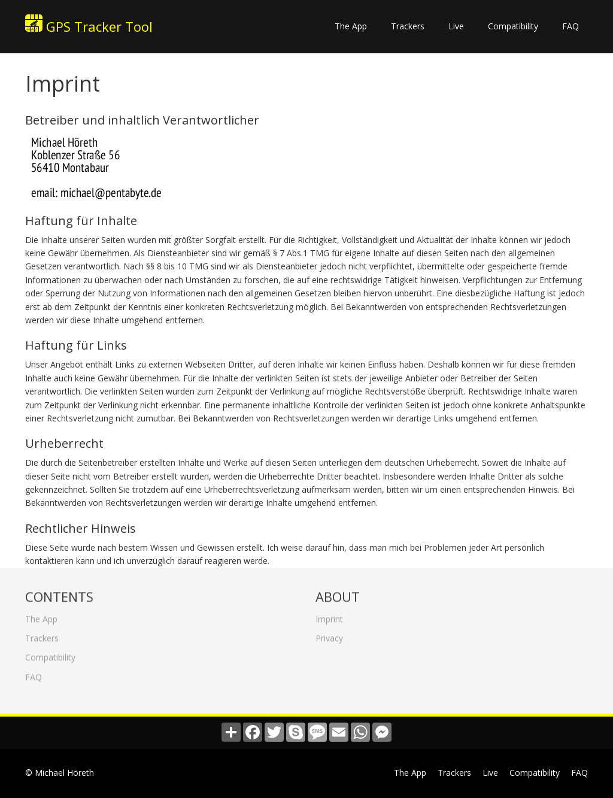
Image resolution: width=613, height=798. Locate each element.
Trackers (407, 26)
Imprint (329, 615)
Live (456, 26)
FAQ (570, 26)
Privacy (329, 635)
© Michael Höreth (59, 772)
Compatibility (513, 26)
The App (351, 26)
